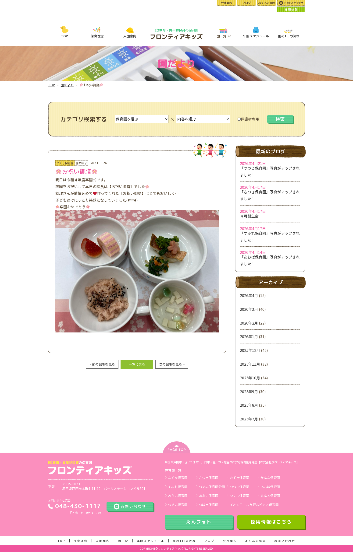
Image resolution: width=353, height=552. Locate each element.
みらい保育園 (178, 495)
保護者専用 (248, 119)
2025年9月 (249, 391)
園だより (67, 85)
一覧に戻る (137, 364)
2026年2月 (249, 323)
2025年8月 (249, 405)
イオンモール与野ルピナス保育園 (254, 504)
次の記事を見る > (172, 364)
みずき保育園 (239, 477)
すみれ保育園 (178, 486)
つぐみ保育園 (178, 504)
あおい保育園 (208, 495)
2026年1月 (249, 336)
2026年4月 (249, 295)
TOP (51, 85)
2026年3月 (249, 309)
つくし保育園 (239, 495)
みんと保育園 (270, 495)
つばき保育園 (208, 504)
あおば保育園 (270, 486)
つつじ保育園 (239, 486)
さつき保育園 (208, 477)
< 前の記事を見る (102, 364)
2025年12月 (250, 350)
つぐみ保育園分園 (212, 486)
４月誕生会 (249, 216)
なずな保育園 (178, 477)
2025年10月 (250, 378)
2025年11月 (250, 364)
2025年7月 (249, 419)
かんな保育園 (270, 477)
